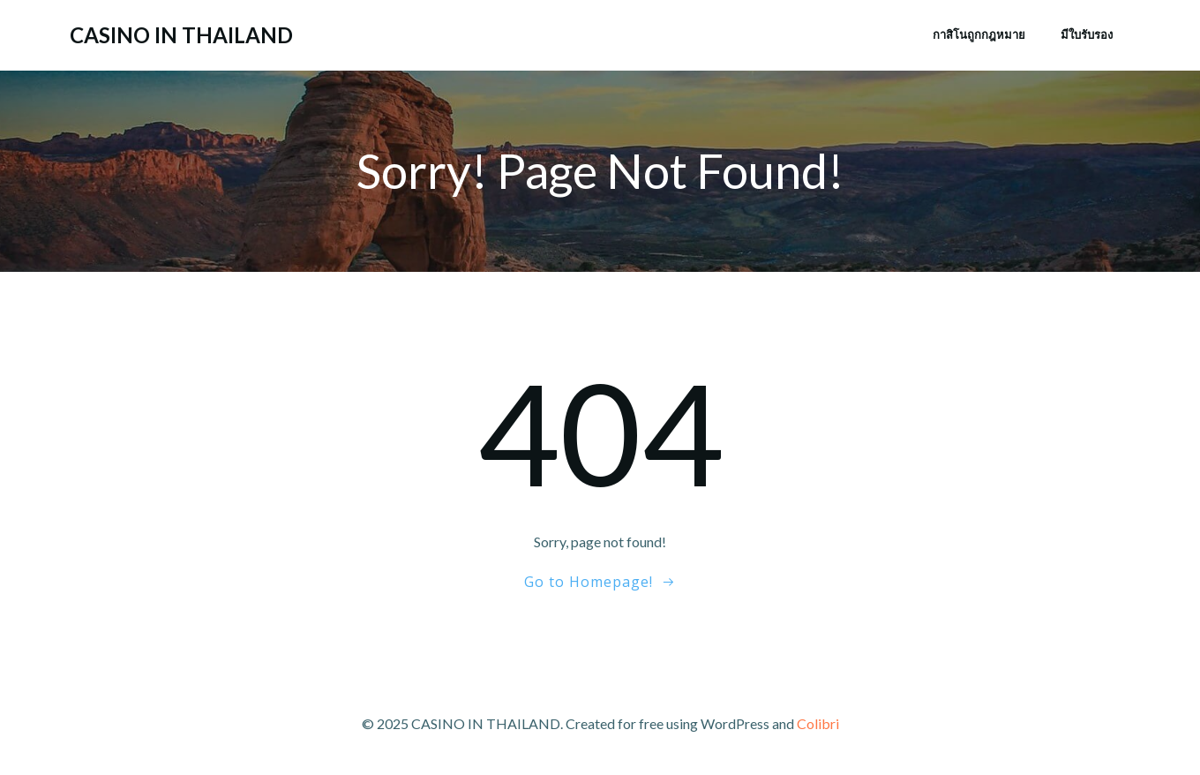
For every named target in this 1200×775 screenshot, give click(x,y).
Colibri (818, 723)
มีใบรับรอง (1087, 34)
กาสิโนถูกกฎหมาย (979, 34)
